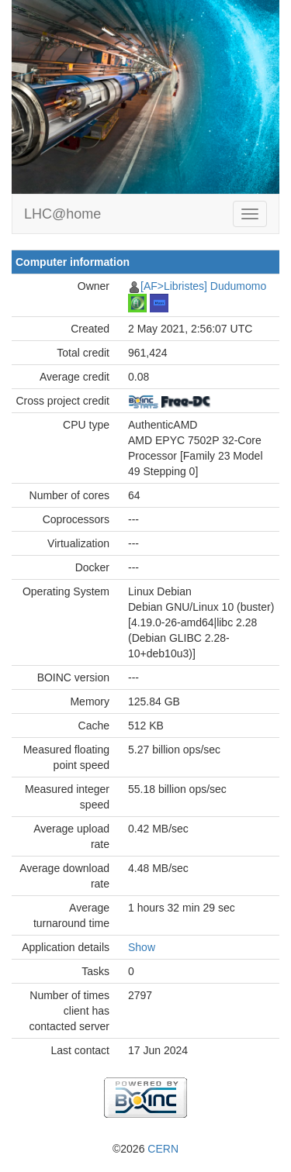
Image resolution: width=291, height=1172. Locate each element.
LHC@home (62, 214)
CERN (162, 1149)
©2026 (145, 1149)
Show (141, 947)
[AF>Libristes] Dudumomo (203, 286)
